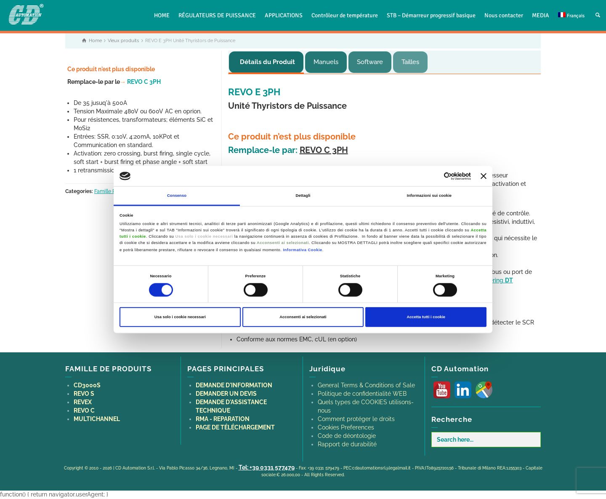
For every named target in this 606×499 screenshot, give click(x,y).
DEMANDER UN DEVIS (226, 393)
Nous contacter (503, 15)
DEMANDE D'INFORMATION (234, 385)
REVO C (84, 410)
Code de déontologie (347, 435)
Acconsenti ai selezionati (302, 317)
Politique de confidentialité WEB (362, 393)
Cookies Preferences (346, 427)
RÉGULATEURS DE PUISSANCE (217, 15)
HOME (162, 15)
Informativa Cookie (302, 249)
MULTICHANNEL (97, 419)
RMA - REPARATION (223, 419)
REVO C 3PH (140, 81)
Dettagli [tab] (302, 195)
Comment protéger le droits (356, 419)
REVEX (83, 402)
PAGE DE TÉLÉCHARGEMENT (235, 427)
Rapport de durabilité (347, 444)
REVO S (84, 393)
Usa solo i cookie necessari (180, 317)
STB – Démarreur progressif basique (431, 15)
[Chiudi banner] (483, 176)
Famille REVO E (112, 191)
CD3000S (87, 385)
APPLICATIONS (284, 15)
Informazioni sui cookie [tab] (429, 195)
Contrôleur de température (344, 15)
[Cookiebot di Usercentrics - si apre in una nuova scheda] (434, 176)
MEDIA (540, 15)
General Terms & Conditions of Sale (366, 385)
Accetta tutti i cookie (426, 317)
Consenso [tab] (176, 195)
